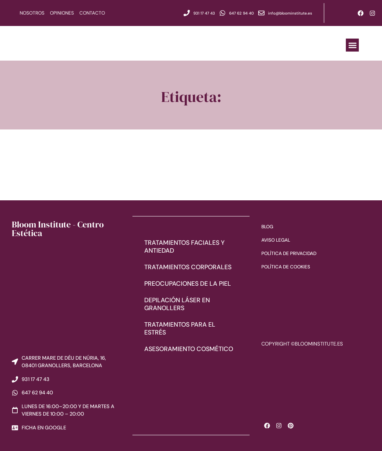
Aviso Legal (275, 240)
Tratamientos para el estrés (179, 328)
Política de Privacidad (288, 253)
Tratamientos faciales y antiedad (184, 246)
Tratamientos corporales (187, 266)
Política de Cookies (285, 267)
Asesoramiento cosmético (188, 348)
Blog (267, 227)
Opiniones (62, 13)
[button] (352, 45)
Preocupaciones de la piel (187, 283)
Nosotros (32, 13)
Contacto (92, 13)
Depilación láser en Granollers (177, 304)
